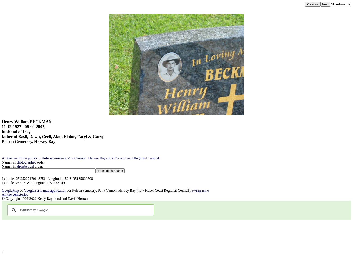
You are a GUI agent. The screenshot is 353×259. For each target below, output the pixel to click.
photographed (26, 162)
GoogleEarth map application (45, 190)
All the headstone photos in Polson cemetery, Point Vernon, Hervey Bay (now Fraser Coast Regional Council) (81, 158)
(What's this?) (200, 190)
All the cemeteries (15, 194)
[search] (80, 210)
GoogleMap (10, 190)
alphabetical (25, 166)
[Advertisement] (137, 235)
